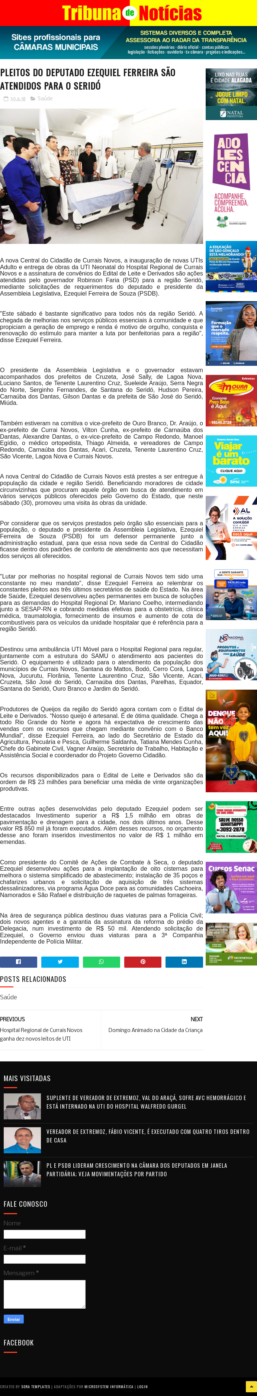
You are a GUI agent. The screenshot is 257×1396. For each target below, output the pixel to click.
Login (142, 1386)
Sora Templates (35, 1386)
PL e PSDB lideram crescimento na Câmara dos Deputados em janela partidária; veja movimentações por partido (136, 1169)
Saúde (45, 99)
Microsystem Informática (109, 1386)
